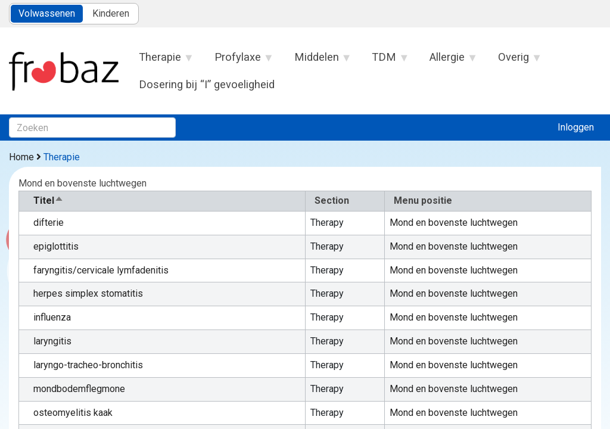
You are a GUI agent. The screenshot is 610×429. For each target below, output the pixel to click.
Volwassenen (46, 13)
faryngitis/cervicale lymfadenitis (101, 270)
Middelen (316, 61)
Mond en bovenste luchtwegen (454, 222)
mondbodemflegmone (79, 388)
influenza (52, 317)
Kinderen (110, 13)
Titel (48, 200)
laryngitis (52, 341)
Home (21, 157)
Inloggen (576, 127)
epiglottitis (56, 246)
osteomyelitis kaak (73, 412)
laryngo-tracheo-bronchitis (88, 365)
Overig (514, 61)
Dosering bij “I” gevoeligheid (207, 84)
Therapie (160, 61)
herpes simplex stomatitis (88, 293)
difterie (48, 222)
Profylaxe (237, 61)
